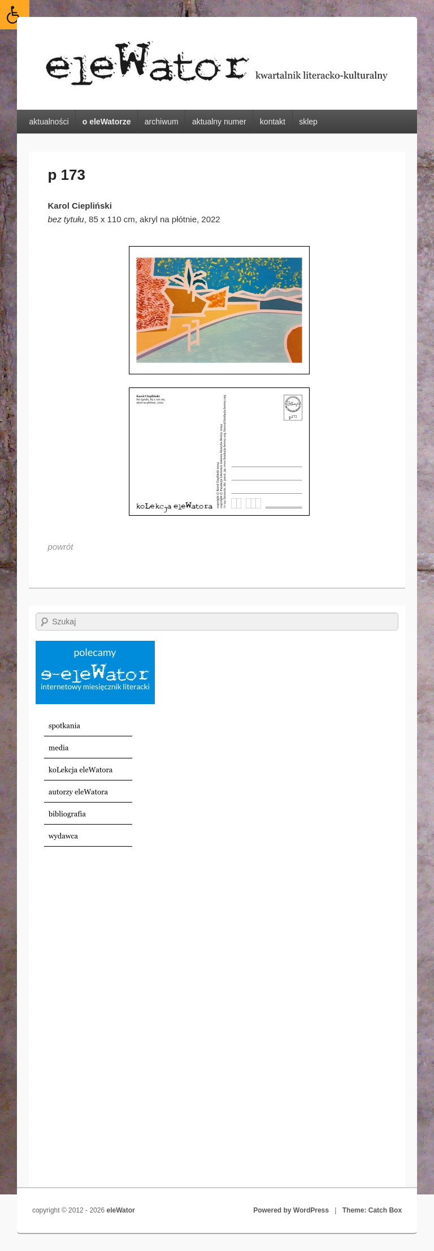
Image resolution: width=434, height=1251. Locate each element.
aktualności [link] (48, 121)
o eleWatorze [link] (107, 121)
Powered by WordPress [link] (291, 1210)
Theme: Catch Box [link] (372, 1210)
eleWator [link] (120, 1210)
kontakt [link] (272, 121)
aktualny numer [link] (219, 121)
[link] (14, 14)
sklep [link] (308, 121)
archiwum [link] (162, 121)
